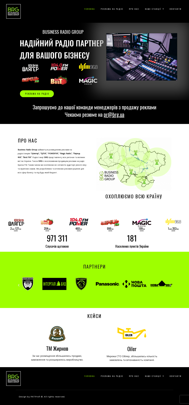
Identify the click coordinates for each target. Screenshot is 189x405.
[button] (18, 285)
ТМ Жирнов (57, 348)
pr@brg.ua (114, 114)
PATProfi (35, 397)
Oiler (131, 349)
